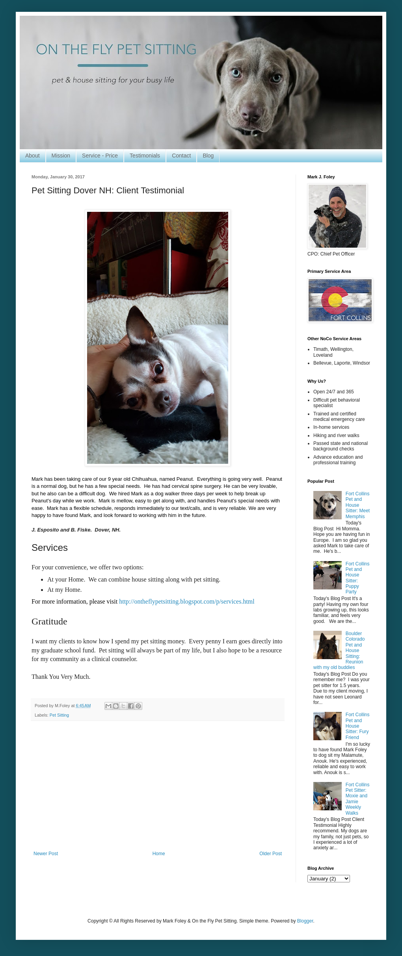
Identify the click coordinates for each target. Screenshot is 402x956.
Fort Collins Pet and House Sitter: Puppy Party (358, 578)
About (32, 155)
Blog (208, 155)
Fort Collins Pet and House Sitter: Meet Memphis (358, 505)
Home (159, 853)
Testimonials (145, 155)
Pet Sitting (59, 715)
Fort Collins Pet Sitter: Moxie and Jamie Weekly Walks (358, 799)
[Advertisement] (158, 786)
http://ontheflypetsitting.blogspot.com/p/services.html (187, 601)
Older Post (270, 853)
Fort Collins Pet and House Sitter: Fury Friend (358, 726)
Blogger (305, 921)
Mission (61, 155)
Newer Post (46, 853)
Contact (181, 155)
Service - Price (100, 155)
